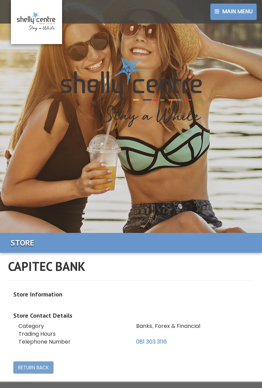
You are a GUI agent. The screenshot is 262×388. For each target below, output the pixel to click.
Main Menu (233, 11)
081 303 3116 (151, 342)
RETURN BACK (33, 367)
